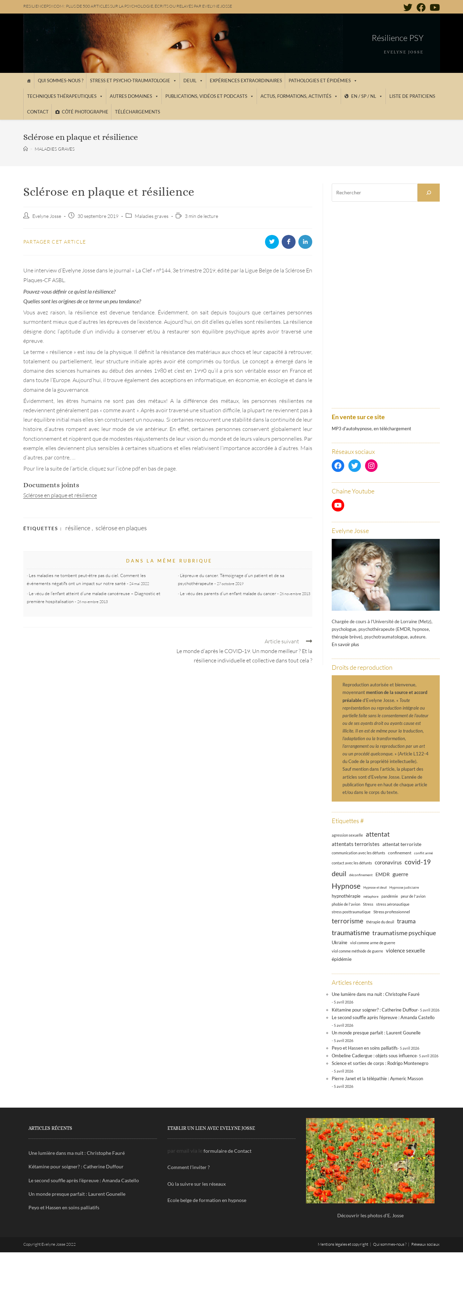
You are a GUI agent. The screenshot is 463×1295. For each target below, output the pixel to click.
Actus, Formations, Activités (299, 96)
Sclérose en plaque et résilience (60, 495)
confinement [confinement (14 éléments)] (399, 852)
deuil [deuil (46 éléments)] (339, 873)
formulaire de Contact (227, 1151)
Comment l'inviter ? (188, 1167)
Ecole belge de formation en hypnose (206, 1200)
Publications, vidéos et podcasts (209, 96)
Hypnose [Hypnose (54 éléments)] (346, 885)
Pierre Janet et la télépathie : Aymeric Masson (377, 1078)
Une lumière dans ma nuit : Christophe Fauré (376, 994)
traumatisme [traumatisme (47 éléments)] (351, 932)
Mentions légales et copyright (343, 1244)
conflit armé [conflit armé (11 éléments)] (423, 853)
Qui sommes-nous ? (60, 80)
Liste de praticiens (412, 96)
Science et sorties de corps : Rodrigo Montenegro (380, 1063)
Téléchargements (137, 112)
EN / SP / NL (367, 96)
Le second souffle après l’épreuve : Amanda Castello (383, 1017)
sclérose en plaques (121, 528)
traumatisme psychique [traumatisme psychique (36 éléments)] (404, 933)
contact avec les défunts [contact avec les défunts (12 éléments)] (352, 863)
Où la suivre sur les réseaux (196, 1184)
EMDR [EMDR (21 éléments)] (382, 874)
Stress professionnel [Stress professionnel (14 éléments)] (391, 911)
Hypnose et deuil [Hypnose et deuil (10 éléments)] (375, 887)
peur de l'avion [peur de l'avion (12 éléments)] (413, 896)
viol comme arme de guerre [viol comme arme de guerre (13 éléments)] (372, 942)
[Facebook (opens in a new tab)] (421, 7)
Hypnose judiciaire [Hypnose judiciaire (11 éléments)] (404, 887)
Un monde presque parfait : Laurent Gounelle (376, 1032)
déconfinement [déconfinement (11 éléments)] (361, 875)
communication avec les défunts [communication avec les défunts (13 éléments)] (358, 852)
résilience (77, 528)
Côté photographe (85, 112)
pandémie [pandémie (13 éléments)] (389, 896)
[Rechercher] (428, 193)
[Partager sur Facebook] (289, 242)
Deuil (193, 80)
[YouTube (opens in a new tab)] (434, 7)
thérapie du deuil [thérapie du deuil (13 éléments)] (380, 922)
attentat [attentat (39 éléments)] (378, 834)
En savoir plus (345, 644)
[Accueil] (28, 80)
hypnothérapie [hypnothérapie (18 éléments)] (346, 896)
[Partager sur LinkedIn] (305, 242)
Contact (38, 112)
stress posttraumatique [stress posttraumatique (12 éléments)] (351, 912)
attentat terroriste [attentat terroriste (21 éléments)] (401, 844)
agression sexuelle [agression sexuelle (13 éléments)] (347, 835)
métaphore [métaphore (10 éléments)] (371, 896)
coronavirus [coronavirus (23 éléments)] (388, 862)
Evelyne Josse (46, 216)
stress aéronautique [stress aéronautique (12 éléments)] (393, 904)
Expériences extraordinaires (246, 80)
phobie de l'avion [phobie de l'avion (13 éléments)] (346, 904)
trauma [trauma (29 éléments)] (406, 921)
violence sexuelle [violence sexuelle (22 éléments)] (405, 950)
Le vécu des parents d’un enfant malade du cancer (228, 593)
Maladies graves (151, 216)
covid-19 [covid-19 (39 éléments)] (418, 862)
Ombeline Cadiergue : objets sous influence (374, 1055)
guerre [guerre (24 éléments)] (400, 874)
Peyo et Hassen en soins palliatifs (365, 1048)
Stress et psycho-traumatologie (133, 80)
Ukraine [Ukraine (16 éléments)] (339, 942)
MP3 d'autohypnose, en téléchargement (371, 428)
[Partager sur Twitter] (272, 242)
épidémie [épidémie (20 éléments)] (342, 959)
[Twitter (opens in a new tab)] (407, 7)
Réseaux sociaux (425, 1244)
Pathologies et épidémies (323, 80)
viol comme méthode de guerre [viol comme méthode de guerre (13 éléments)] (357, 951)
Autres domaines (134, 96)
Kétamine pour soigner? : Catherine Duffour (375, 1010)
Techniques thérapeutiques (65, 96)
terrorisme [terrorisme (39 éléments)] (347, 921)
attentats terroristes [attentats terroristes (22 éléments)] (356, 844)
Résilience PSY (397, 38)
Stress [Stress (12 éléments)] (368, 904)
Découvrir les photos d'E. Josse (370, 1215)
